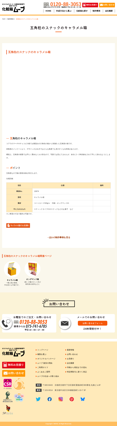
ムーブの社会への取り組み (48, 377)
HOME (48, 11)
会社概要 (109, 11)
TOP (3, 19)
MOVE (56, 424)
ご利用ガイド (43, 368)
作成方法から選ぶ (63, 11)
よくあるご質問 (44, 373)
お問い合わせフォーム (92, 323)
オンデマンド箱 (32, 279)
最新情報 (72, 350)
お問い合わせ (74, 355)
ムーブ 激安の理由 (45, 364)
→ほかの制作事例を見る (58, 237)
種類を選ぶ (42, 355)
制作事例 (96, 11)
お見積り (72, 359)
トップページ (43, 350)
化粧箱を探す (82, 11)
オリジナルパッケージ (47, 359)
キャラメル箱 (12, 280)
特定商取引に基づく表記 (78, 373)
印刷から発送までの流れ (78, 368)
